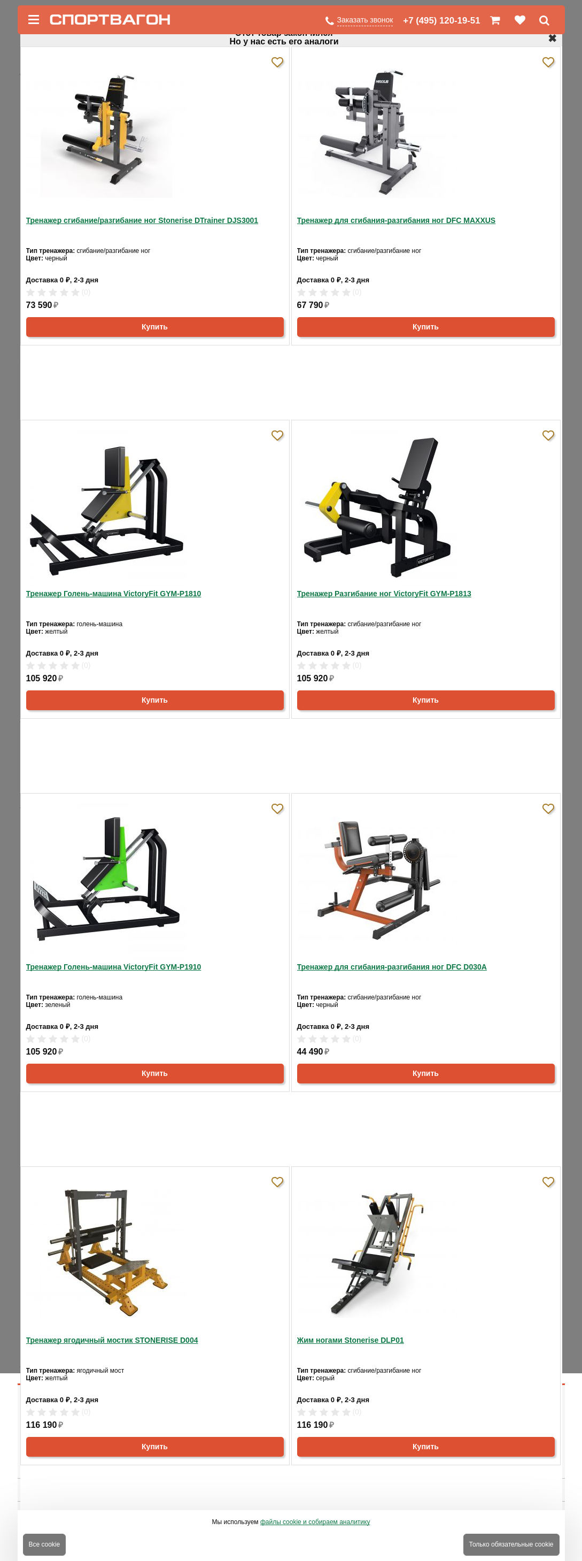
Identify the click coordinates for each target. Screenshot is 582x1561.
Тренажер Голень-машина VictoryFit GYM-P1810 (113, 593)
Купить (155, 326)
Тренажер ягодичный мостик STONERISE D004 (112, 1340)
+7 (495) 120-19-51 (441, 21)
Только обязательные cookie (511, 1544)
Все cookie (44, 1544)
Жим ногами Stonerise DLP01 (350, 1340)
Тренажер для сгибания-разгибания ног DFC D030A (392, 967)
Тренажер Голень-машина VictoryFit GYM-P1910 (113, 967)
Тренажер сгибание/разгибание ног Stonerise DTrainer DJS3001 (142, 220)
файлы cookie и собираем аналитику (315, 1522)
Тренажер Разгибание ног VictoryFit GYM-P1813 (384, 593)
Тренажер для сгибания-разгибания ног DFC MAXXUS (396, 220)
